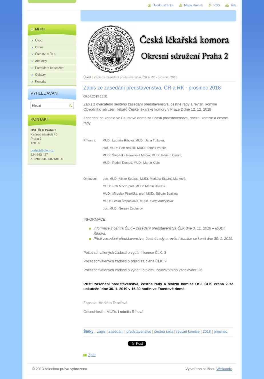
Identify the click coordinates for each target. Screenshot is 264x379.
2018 (207, 331)
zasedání (116, 331)
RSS (216, 5)
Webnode (224, 369)
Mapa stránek (193, 5)
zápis (101, 331)
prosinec (220, 331)
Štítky (88, 331)
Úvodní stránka (163, 5)
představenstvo (138, 331)
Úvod (87, 77)
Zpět (92, 355)
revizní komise (188, 331)
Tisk (233, 5)
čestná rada (163, 331)
